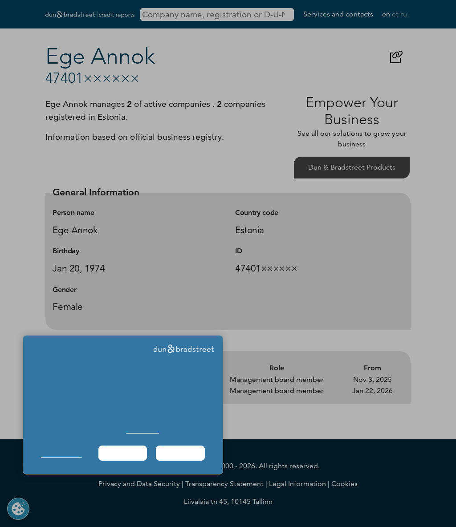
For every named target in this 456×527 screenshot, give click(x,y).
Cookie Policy (142, 430)
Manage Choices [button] (61, 453)
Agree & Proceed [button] (180, 453)
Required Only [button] (122, 453)
